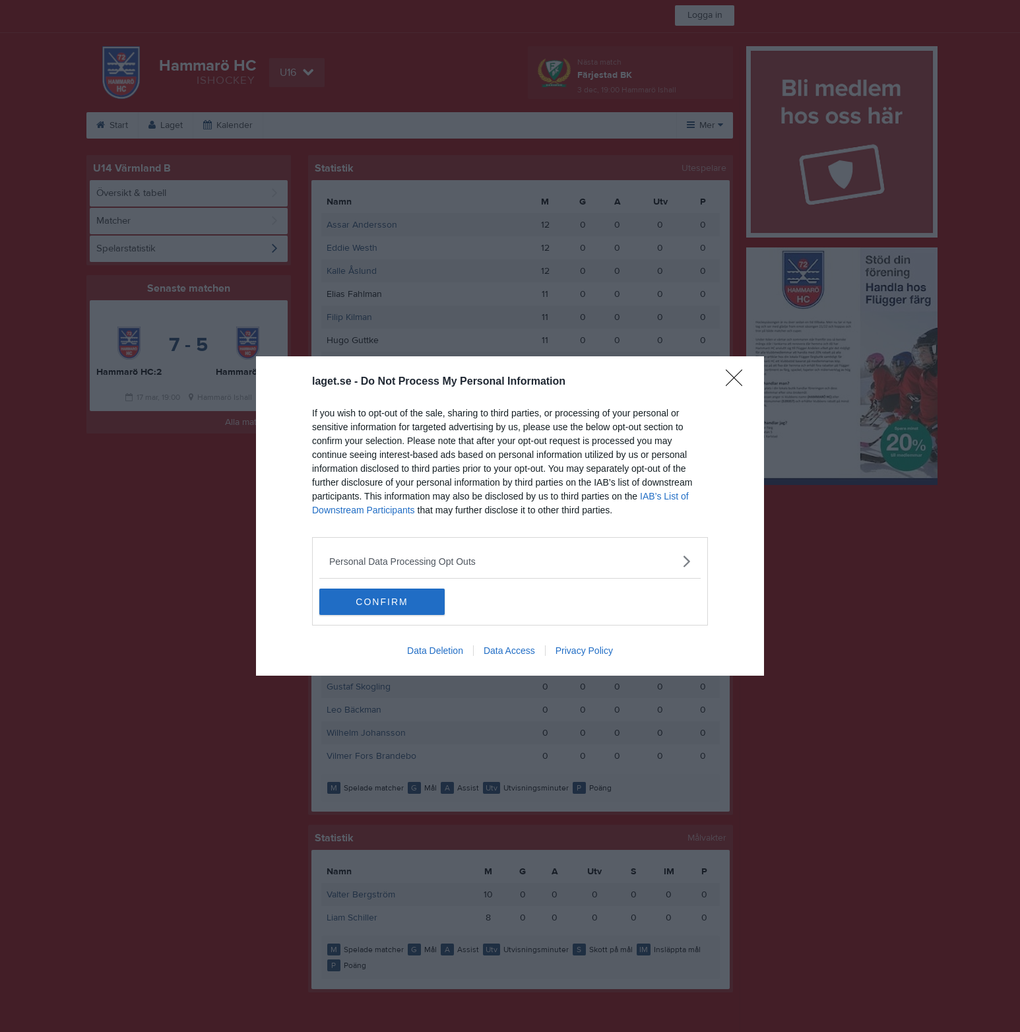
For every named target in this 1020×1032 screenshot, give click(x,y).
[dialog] (510, 516)
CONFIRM (382, 602)
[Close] (738, 382)
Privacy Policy (584, 650)
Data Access (509, 650)
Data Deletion (435, 650)
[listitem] (510, 561)
